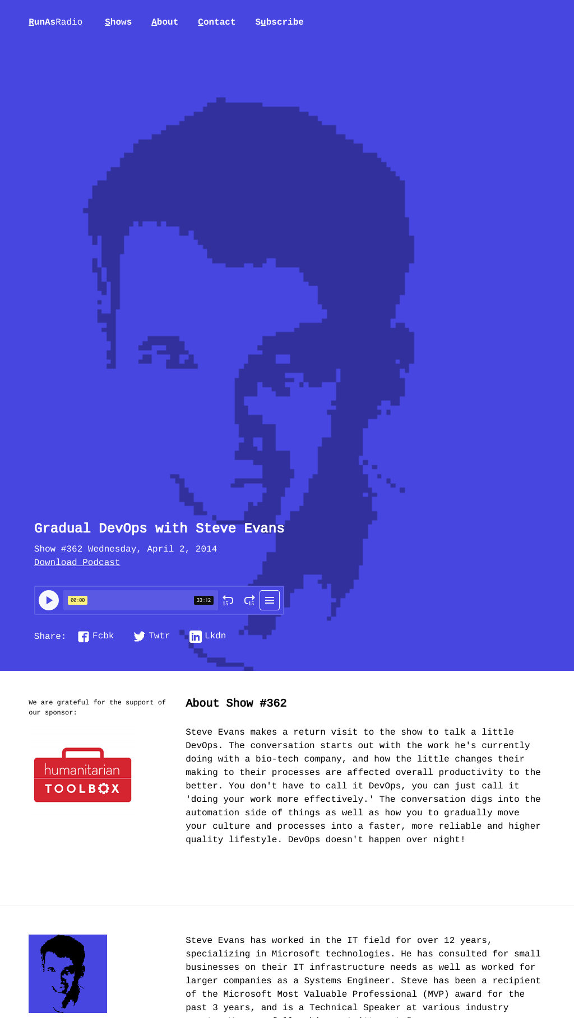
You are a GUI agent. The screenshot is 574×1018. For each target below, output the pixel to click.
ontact (216, 22)
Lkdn (215, 637)
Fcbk (103, 637)
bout (164, 22)
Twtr (159, 637)
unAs (55, 23)
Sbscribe (279, 22)
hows (118, 22)
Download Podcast (77, 563)
